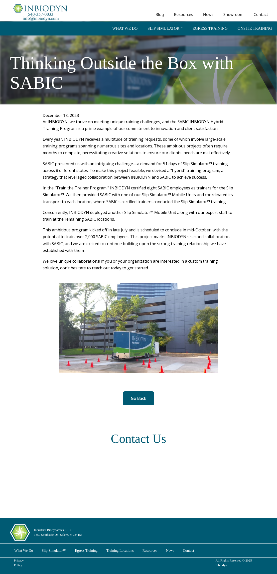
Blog (159, 14)
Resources (183, 14)
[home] (40, 11)
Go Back (138, 398)
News (208, 14)
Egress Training (210, 28)
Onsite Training (255, 28)
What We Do (125, 28)
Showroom (233, 14)
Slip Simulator (164, 28)
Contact (261, 14)
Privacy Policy (19, 563)
